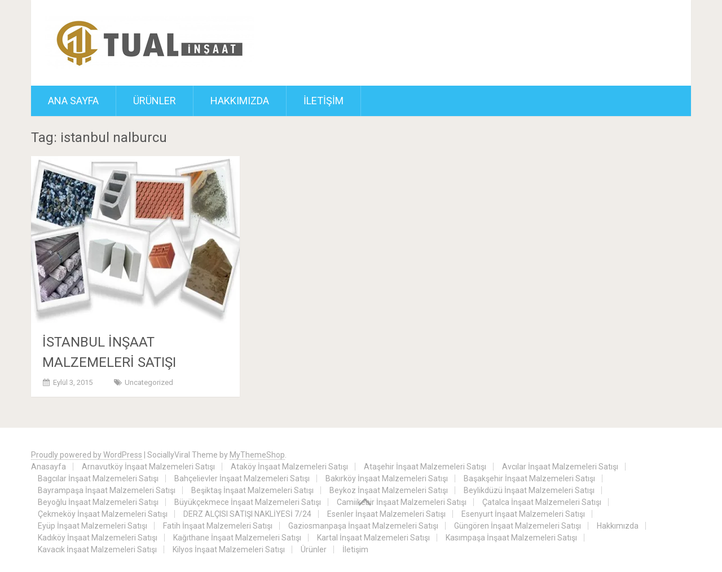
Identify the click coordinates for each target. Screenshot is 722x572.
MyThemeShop (257, 454)
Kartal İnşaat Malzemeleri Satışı (373, 537)
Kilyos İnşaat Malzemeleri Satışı (229, 549)
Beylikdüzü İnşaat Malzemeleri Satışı (529, 490)
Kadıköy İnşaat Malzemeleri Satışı (97, 537)
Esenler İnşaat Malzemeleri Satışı (386, 513)
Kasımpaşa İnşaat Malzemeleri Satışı (511, 537)
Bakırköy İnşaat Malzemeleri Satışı (386, 478)
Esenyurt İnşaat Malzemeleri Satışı (523, 513)
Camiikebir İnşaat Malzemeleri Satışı (401, 502)
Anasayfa (48, 466)
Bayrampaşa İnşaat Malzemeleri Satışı (106, 490)
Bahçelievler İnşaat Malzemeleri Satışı (242, 478)
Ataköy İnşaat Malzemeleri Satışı (289, 466)
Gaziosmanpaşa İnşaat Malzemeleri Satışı (363, 525)
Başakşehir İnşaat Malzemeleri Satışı (529, 478)
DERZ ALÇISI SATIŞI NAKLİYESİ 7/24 (247, 513)
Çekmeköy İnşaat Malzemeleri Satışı (103, 513)
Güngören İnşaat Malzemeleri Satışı (517, 525)
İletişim (323, 101)
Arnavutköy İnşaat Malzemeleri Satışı (148, 466)
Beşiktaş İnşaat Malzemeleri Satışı (252, 490)
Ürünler (154, 101)
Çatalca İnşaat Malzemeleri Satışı (541, 502)
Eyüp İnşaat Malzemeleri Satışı (92, 525)
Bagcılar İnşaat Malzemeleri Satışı (98, 478)
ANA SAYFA (73, 101)
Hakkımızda (239, 101)
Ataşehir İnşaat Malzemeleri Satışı (425, 466)
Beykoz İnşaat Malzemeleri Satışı (388, 490)
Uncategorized (149, 382)
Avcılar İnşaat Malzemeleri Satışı (560, 466)
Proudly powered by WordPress (86, 454)
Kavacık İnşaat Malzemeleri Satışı (97, 549)
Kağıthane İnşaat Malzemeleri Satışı (237, 537)
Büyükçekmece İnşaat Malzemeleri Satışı (247, 502)
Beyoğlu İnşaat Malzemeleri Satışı (98, 502)
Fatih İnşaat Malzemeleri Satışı (217, 525)
